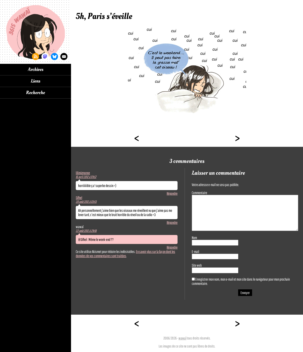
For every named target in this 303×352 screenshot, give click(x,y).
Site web (197, 265)
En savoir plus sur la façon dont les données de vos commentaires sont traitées (125, 253)
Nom (194, 237)
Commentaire (199, 193)
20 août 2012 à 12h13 (86, 202)
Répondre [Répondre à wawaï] (172, 247)
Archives (35, 69)
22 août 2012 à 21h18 (86, 231)
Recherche (35, 92)
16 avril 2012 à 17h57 (86, 177)
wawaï (182, 338)
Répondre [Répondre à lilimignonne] (172, 193)
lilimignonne (83, 173)
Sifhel (79, 198)
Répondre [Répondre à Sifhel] (172, 222)
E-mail (195, 251)
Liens (35, 81)
